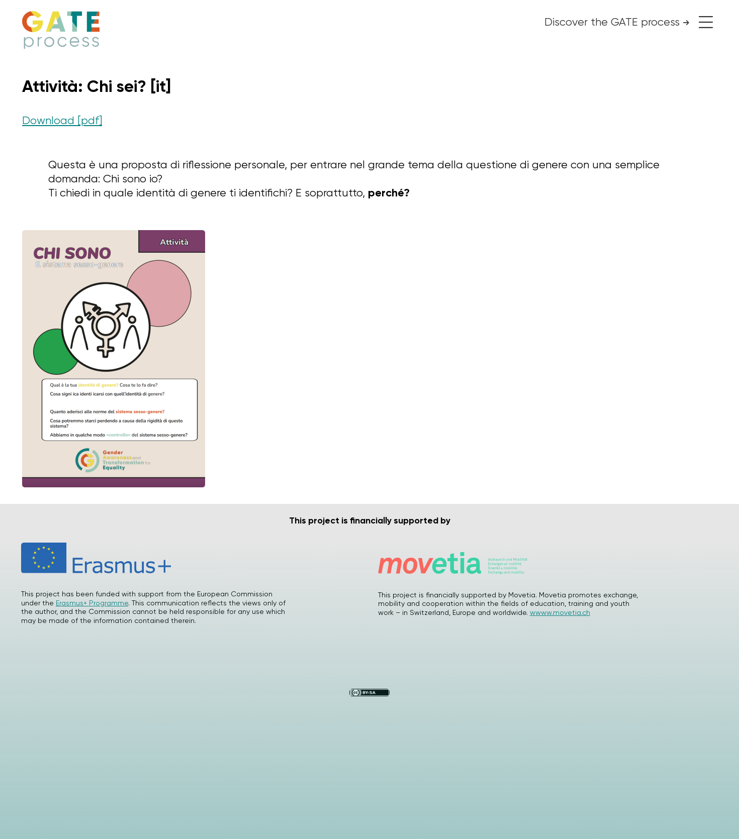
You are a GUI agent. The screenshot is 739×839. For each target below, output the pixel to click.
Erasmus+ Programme (92, 603)
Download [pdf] (62, 120)
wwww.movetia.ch (560, 612)
